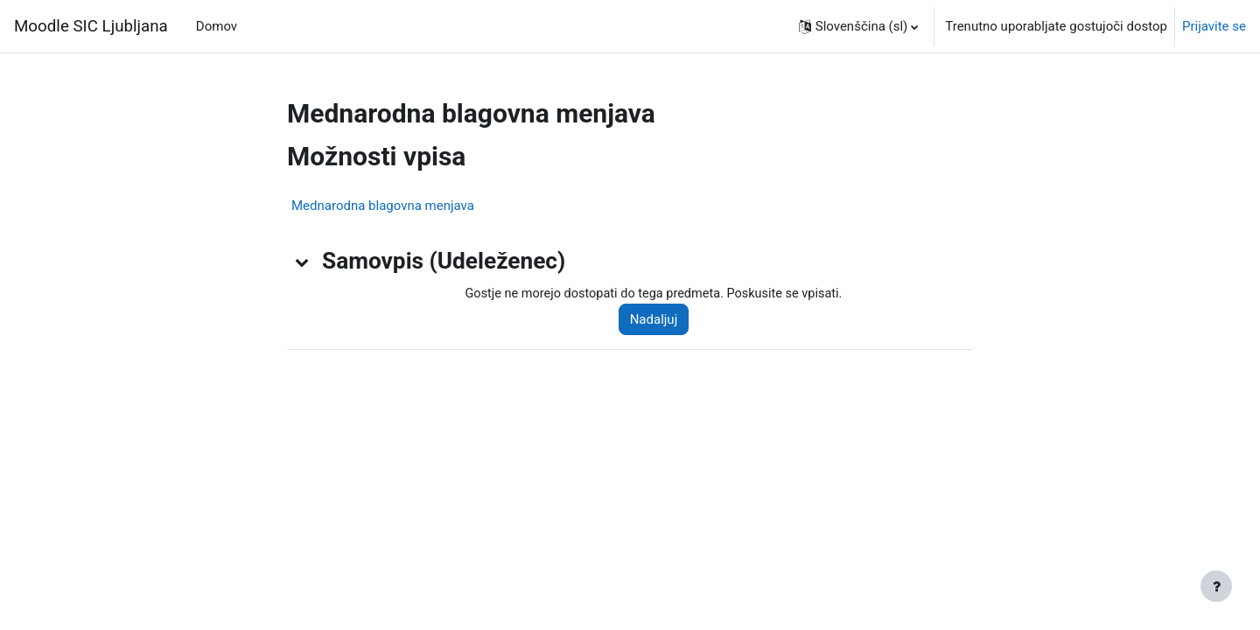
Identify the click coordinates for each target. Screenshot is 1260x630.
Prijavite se (1214, 26)
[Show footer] (1216, 586)
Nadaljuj (660, 320)
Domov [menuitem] (216, 26)
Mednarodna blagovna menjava (382, 206)
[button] (859, 26)
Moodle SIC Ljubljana (91, 26)
